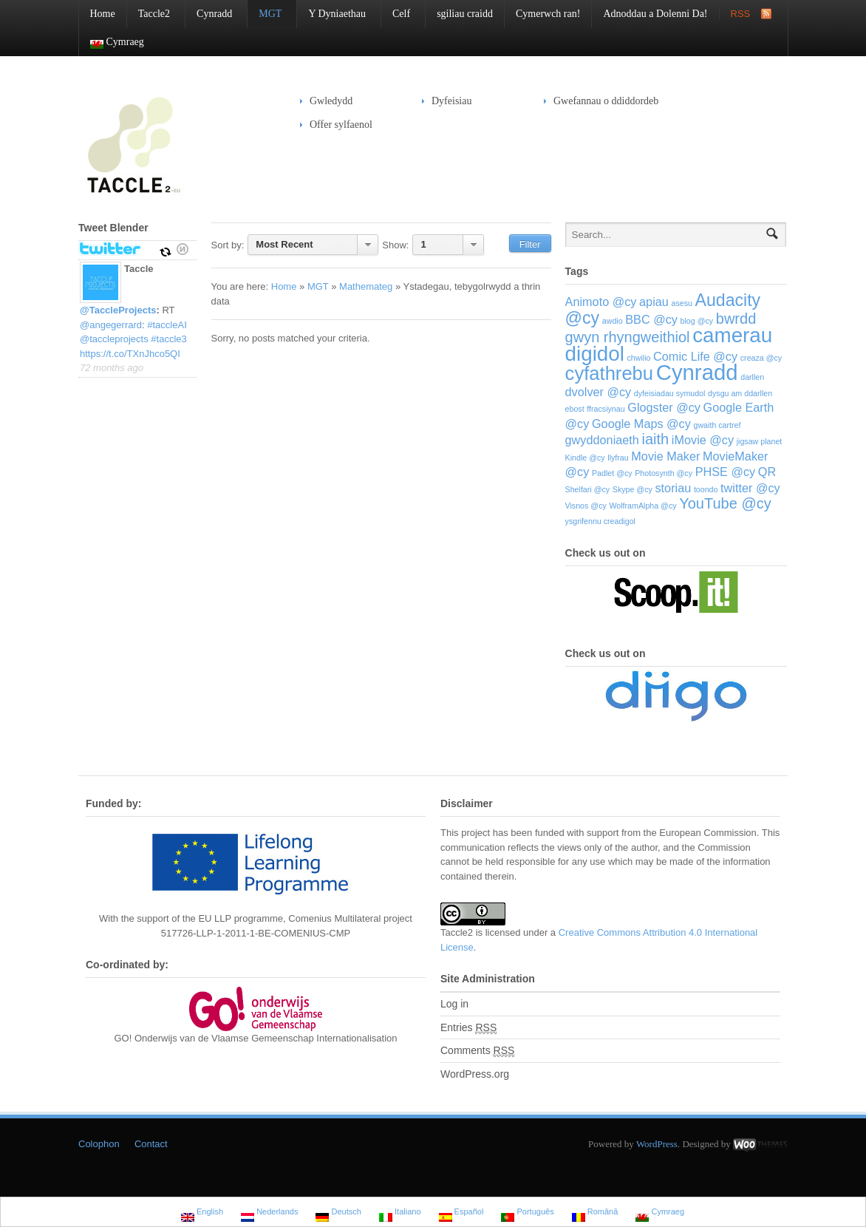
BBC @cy (651, 319)
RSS (741, 13)
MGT (265, 13)
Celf (395, 13)
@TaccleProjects (118, 310)
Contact (151, 1143)
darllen (752, 377)
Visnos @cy (586, 505)
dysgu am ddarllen (740, 393)
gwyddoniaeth (602, 439)
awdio (612, 320)
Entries (468, 1028)
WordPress (657, 1143)
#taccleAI (166, 324)
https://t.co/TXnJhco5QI (130, 353)
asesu (681, 303)
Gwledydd (326, 100)
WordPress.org (474, 1074)
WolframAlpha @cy (642, 505)
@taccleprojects (114, 338)
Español (461, 1213)
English (202, 1213)
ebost (574, 408)
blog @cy (697, 320)
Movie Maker (665, 456)
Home (102, 13)
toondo (706, 489)
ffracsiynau (605, 408)
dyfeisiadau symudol (670, 393)
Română (595, 1213)
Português (527, 1213)
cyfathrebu (609, 373)
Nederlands (269, 1213)
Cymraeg (111, 42)
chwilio (638, 357)
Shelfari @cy (587, 489)
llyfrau (617, 457)
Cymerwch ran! (548, 13)
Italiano (400, 1213)
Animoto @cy (601, 301)
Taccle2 (148, 13)
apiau (654, 301)
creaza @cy (761, 357)
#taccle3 (168, 338)
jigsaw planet (760, 441)
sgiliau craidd (465, 13)
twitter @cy (750, 487)
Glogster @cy (663, 407)
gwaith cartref (717, 425)
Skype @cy (632, 489)
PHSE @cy (725, 471)
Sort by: (228, 245)
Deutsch (338, 1213)
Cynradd (208, 13)
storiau (673, 487)
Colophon (99, 1143)
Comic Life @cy (695, 356)
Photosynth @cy (663, 473)
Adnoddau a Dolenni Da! (655, 13)
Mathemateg (365, 286)
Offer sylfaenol (336, 124)
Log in (454, 1004)
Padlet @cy (612, 473)
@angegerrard (111, 324)
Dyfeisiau (446, 100)
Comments (477, 1050)
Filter (530, 244)
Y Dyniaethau (331, 13)
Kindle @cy (585, 457)
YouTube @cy (725, 503)
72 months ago (111, 367)
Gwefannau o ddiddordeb (605, 100)
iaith (655, 439)
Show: (395, 245)
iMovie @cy (703, 439)
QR (767, 471)
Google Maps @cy (641, 423)
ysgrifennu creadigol (600, 521)
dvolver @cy (598, 391)
